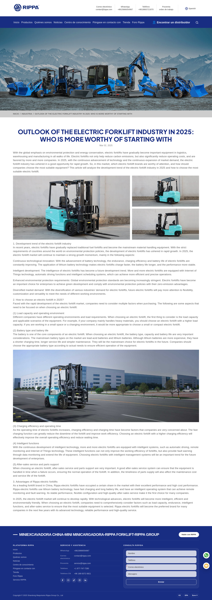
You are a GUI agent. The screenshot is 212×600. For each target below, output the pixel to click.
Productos (26, 22)
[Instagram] (79, 580)
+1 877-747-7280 (81, 568)
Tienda (126, 22)
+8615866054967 (81, 551)
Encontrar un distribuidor (173, 22)
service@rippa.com (82, 563)
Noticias (58, 22)
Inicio (16, 22)
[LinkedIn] (85, 580)
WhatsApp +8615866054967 (125, 8)
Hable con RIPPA (189, 535)
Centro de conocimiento (77, 22)
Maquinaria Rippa (43, 595)
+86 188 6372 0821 (82, 573)
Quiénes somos (43, 22)
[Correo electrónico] (206, 566)
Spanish (192, 8)
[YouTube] (68, 580)
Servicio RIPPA (19, 580)
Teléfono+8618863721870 (146, 8)
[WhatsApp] (206, 555)
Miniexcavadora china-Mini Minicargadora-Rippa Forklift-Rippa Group (89, 534)
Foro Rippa (138, 22)
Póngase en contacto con (107, 22)
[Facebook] (62, 580)
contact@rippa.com (82, 556)
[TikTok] (74, 580)
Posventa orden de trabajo (166, 8)
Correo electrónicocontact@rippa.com (104, 8)
